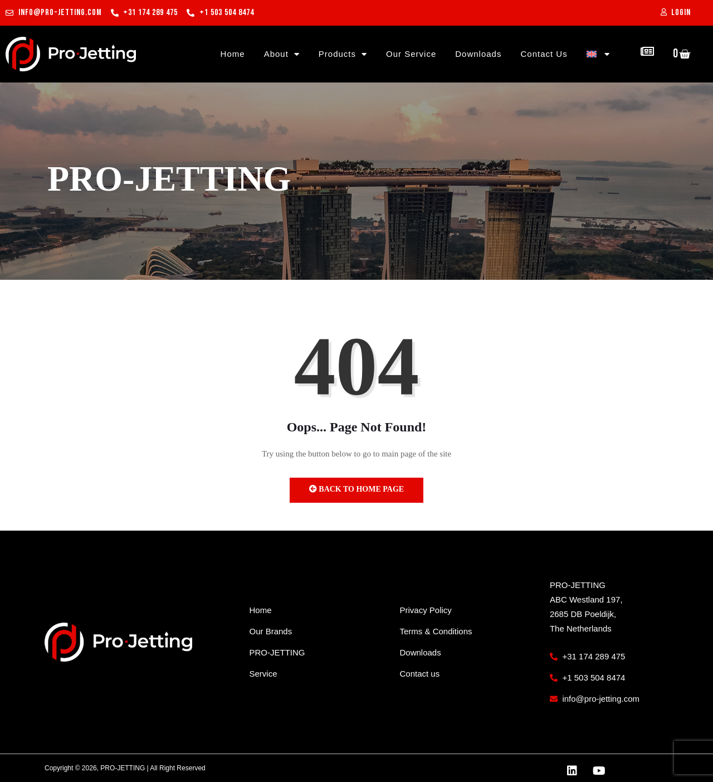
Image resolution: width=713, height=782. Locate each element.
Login (681, 12)
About (282, 54)
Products (343, 54)
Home (233, 54)
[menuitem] (598, 54)
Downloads (478, 54)
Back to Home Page (356, 489)
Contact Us (543, 54)
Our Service (411, 54)
